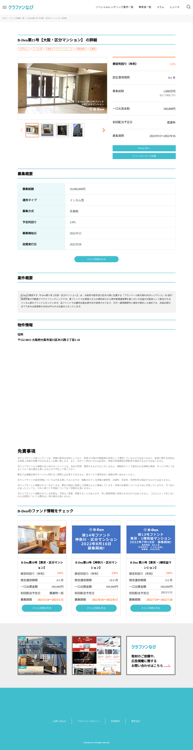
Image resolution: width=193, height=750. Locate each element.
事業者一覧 (145, 7)
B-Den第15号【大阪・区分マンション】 (44, 18)
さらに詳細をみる (96, 259)
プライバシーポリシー (89, 721)
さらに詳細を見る (42, 608)
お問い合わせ (59, 721)
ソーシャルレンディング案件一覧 (114, 7)
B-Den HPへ (144, 148)
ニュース (174, 7)
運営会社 (135, 721)
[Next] (103, 130)
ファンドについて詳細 (144, 156)
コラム (160, 7)
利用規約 (115, 721)
